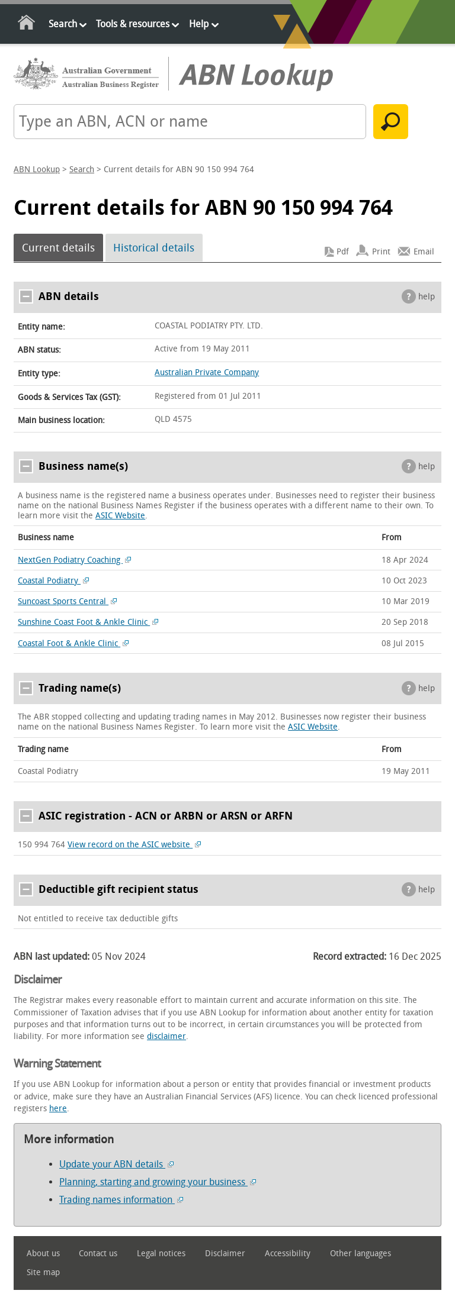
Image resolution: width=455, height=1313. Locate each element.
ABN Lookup (37, 169)
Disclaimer (225, 1254)
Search (63, 24)
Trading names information (121, 1199)
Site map (43, 1272)
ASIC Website (120, 516)
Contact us (98, 1254)
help (426, 297)
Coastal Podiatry (53, 581)
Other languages (360, 1254)
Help (199, 24)
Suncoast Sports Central (67, 601)
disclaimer (166, 1036)
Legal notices (161, 1254)
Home (27, 24)
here (58, 1109)
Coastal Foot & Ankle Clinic (73, 643)
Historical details (153, 247)
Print (381, 252)
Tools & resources (132, 24)
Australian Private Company (207, 372)
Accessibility (287, 1254)
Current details (58, 247)
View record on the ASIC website (134, 845)
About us (43, 1254)
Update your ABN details (116, 1164)
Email (424, 252)
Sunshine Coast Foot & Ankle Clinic (88, 622)
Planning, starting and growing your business (157, 1182)
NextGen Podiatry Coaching (74, 560)
